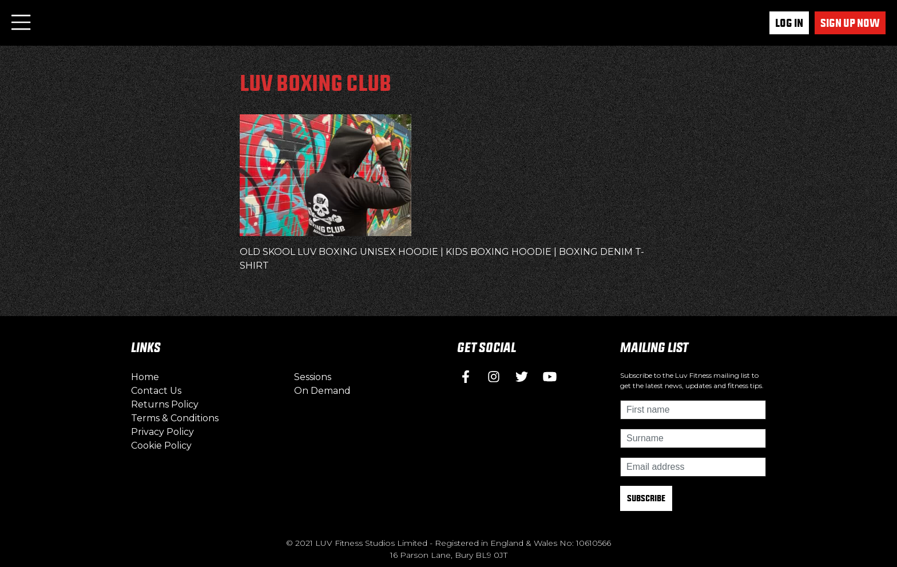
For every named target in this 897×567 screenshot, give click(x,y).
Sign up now (850, 23)
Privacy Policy (162, 431)
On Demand (322, 390)
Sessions (312, 377)
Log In (789, 23)
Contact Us (156, 390)
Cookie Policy (161, 445)
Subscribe (646, 498)
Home (145, 377)
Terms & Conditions (175, 418)
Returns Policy (165, 404)
